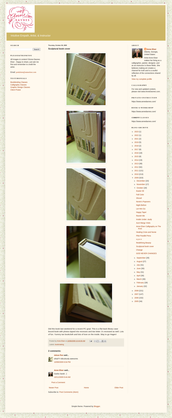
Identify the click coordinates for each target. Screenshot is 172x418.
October (140, 188)
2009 (136, 178)
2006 (136, 298)
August (140, 261)
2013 (136, 164)
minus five (58, 355)
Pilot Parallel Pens (143, 236)
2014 (136, 160)
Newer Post (53, 388)
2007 (136, 294)
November (141, 184)
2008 (136, 291)
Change (139, 250)
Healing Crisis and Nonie (146, 232)
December (141, 181)
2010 (136, 174)
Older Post (119, 388)
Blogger (97, 406)
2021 (136, 139)
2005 (136, 301)
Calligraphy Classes (18, 85)
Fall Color (140, 195)
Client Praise (15, 90)
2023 (136, 132)
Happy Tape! (141, 212)
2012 (136, 167)
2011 (136, 171)
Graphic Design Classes (20, 87)
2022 (136, 135)
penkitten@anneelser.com (26, 72)
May (138, 272)
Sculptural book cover (145, 246)
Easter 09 (140, 191)
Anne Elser (59, 370)
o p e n (139, 239)
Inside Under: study (144, 219)
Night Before (141, 205)
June (139, 268)
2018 (136, 146)
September (141, 258)
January (140, 286)
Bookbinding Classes (18, 82)
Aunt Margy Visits (143, 223)
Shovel (139, 198)
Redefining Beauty (143, 243)
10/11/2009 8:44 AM (62, 377)
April (139, 276)
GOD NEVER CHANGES (146, 253)
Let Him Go (140, 209)
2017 (136, 149)
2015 (136, 156)
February (140, 283)
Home (86, 388)
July (138, 265)
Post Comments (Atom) (68, 392)
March (139, 279)
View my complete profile (142, 79)
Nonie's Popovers (143, 202)
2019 (136, 142)
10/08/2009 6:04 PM (62, 362)
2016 (136, 153)
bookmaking (59, 344)
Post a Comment (58, 382)
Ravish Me (140, 216)
